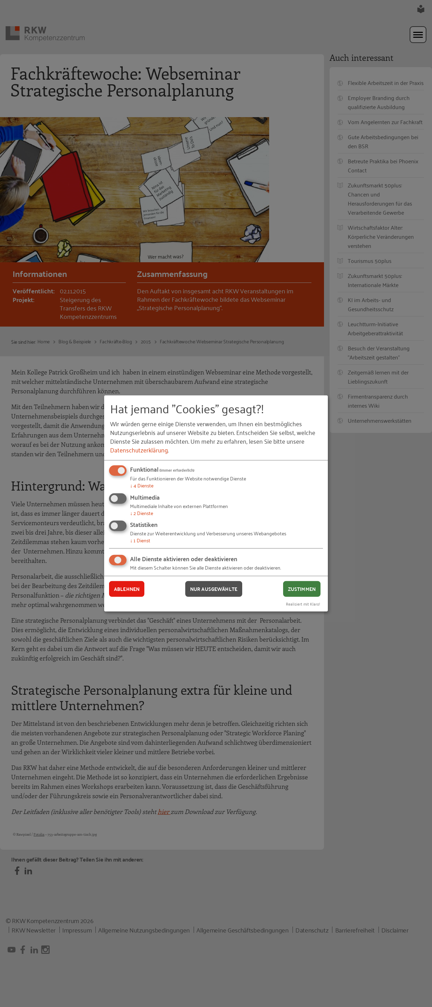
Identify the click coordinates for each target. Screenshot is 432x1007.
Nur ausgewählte (213, 588)
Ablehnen (126, 588)
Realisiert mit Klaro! (303, 603)
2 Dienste (141, 512)
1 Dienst (140, 540)
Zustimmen (302, 588)
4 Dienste (141, 485)
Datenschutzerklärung (139, 449)
